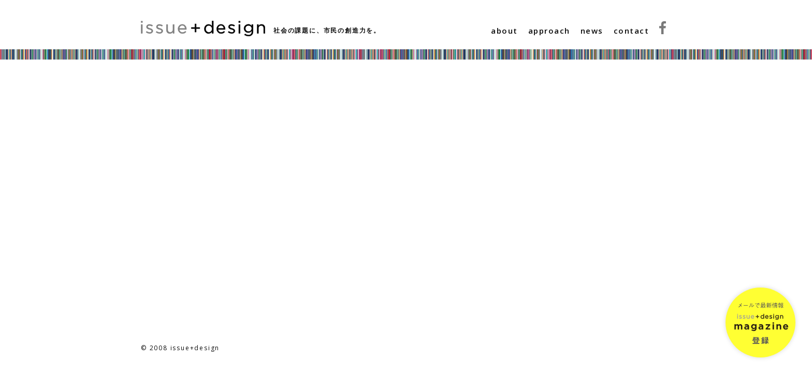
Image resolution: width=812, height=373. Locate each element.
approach (549, 30)
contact (631, 30)
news (592, 30)
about (504, 30)
